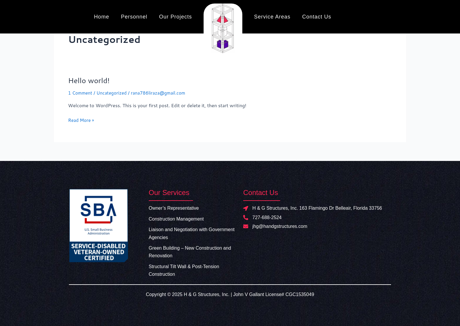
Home (101, 17)
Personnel (134, 17)
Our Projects (175, 17)
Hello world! (90, 80)
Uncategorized (113, 92)
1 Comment (80, 92)
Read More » (81, 119)
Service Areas (272, 17)
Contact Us (316, 17)
